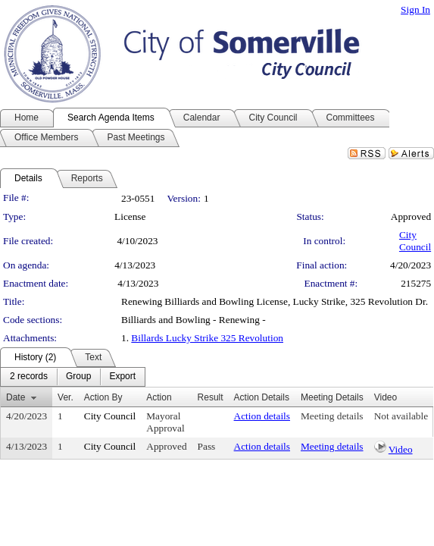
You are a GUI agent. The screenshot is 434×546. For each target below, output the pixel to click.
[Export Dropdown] (122, 377)
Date (15, 397)
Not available (401, 416)
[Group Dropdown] (78, 377)
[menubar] (72, 377)
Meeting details (332, 416)
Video (401, 449)
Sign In (415, 9)
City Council (415, 241)
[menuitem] (29, 377)
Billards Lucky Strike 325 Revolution (207, 338)
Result (210, 397)
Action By (103, 397)
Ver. (65, 397)
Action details (262, 416)
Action (158, 397)
